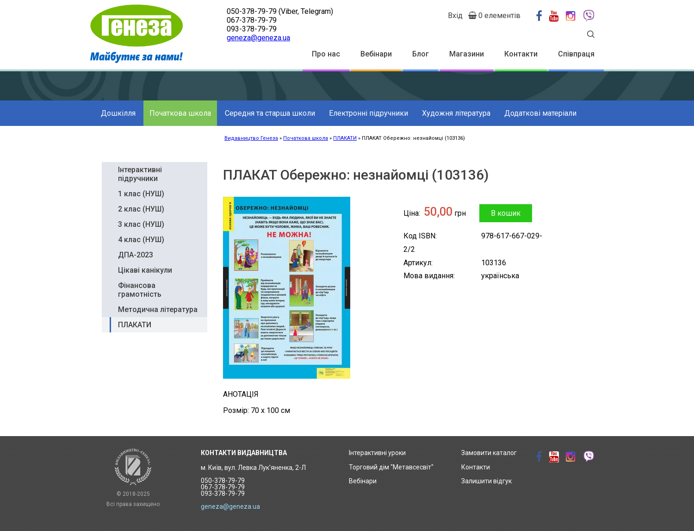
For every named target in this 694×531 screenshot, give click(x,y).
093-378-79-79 (252, 29)
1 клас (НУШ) (141, 193)
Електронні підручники (368, 113)
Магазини (466, 54)
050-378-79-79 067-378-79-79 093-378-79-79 (223, 487)
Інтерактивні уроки (377, 452)
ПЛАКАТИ (345, 138)
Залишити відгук (486, 481)
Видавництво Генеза (251, 138)
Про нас (326, 54)
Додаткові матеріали (540, 113)
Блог (420, 54)
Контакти (521, 54)
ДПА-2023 (135, 254)
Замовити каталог (489, 452)
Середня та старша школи (270, 113)
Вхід (455, 15)
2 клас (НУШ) (141, 209)
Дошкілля (118, 113)
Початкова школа (180, 113)
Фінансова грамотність (139, 290)
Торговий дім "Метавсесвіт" (391, 467)
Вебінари (376, 54)
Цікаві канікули (145, 270)
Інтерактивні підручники (140, 174)
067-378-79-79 (252, 20)
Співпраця (576, 54)
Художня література (456, 113)
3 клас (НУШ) (141, 224)
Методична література (158, 309)
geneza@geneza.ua (258, 37)
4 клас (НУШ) (141, 239)
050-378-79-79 (252, 11)
